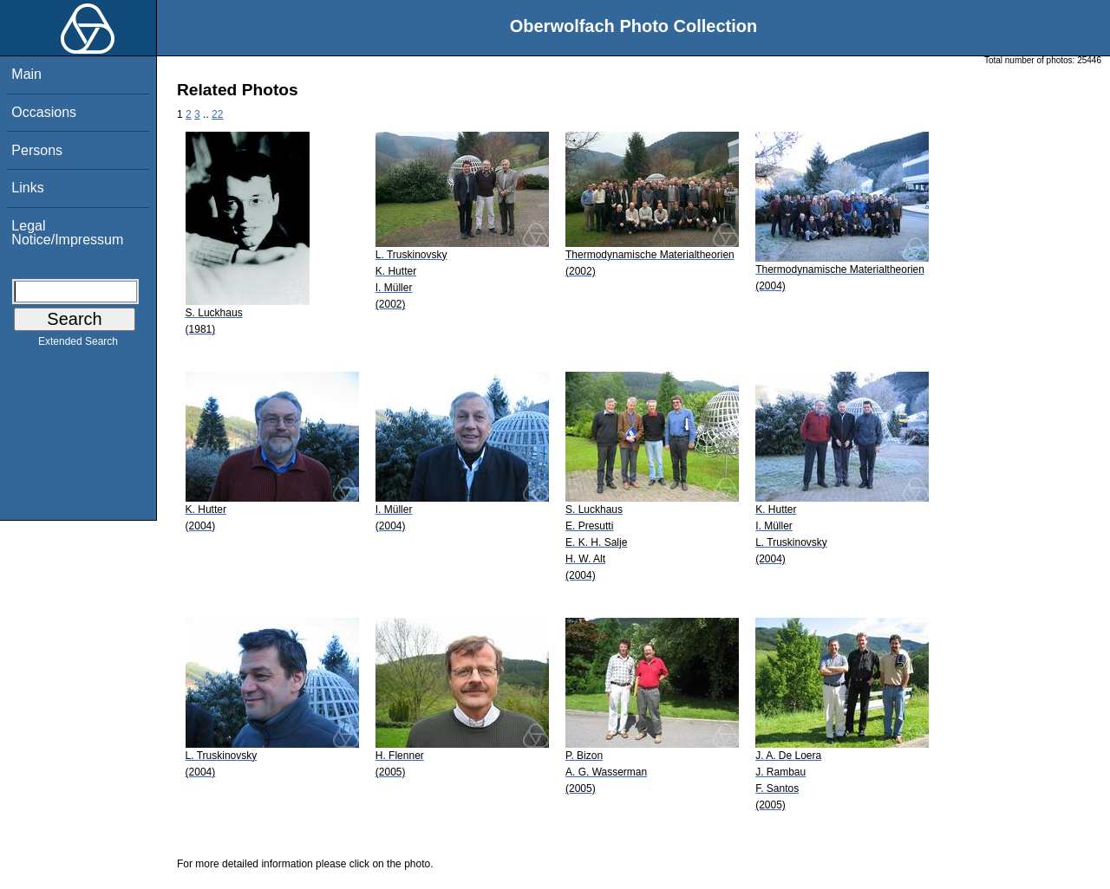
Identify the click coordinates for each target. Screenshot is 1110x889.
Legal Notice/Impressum (67, 232)
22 (217, 114)
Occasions (43, 112)
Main (26, 74)
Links (27, 187)
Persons (36, 150)
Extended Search (78, 345)
